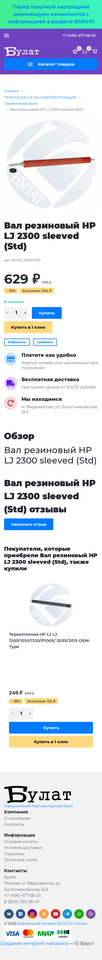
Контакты (14, 824)
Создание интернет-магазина (34, 943)
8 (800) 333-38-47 (21, 901)
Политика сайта (21, 859)
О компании (17, 818)
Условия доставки (23, 847)
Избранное (17, 342)
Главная (11, 91)
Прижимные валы (21, 103)
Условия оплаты (21, 841)
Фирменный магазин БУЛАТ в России (52, 923)
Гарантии (14, 853)
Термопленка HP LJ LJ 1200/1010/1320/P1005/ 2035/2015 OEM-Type (49, 640)
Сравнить (45, 342)
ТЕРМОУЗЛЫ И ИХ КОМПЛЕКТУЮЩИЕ (40, 97)
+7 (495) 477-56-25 (79, 35)
